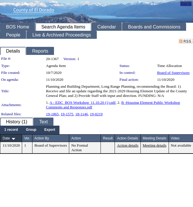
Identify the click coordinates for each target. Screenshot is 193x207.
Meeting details (155, 145)
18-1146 (81, 114)
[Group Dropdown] (31, 129)
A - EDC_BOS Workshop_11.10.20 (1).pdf (83, 102)
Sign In (186, 3)
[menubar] (29, 130)
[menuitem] (11, 130)
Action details (127, 145)
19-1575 (67, 114)
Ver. (27, 138)
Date (6, 138)
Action (76, 138)
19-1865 (52, 114)
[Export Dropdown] (50, 129)
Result (108, 138)
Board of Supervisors (173, 72)
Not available (181, 145)
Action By (41, 138)
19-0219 (96, 114)
